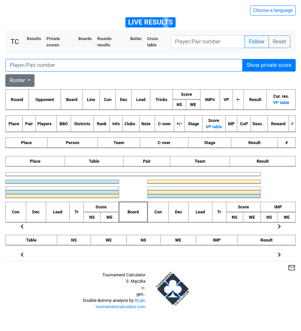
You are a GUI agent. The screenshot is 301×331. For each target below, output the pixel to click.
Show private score (269, 65)
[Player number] (208, 41)
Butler (136, 38)
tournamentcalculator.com (120, 306)
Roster (18, 80)
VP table (281, 102)
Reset (279, 41)
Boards (85, 38)
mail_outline (292, 268)
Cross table (152, 41)
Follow (256, 41)
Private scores (53, 41)
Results (34, 38)
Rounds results (104, 41)
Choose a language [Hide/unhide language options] (273, 10)
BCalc (139, 300)
